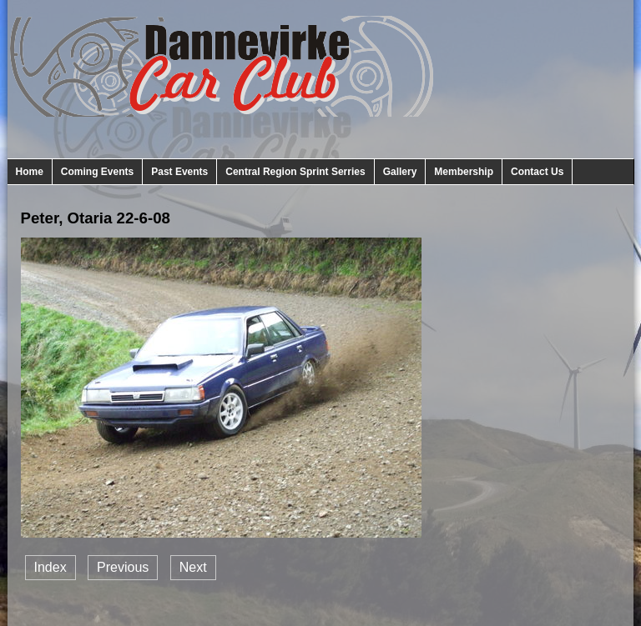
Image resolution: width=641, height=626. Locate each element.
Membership (463, 172)
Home (29, 172)
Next (193, 567)
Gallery (400, 172)
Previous (123, 567)
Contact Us (537, 172)
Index (50, 567)
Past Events (179, 172)
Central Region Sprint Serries (295, 172)
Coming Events (97, 172)
